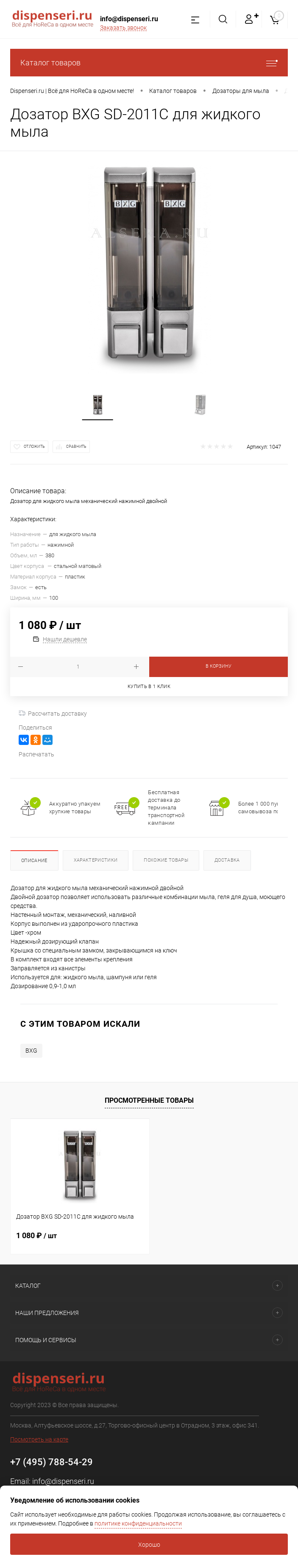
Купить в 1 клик (149, 686)
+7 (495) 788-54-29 (51, 1462)
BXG (31, 1050)
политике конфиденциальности (138, 1523)
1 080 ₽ (36, 1235)
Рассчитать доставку (53, 713)
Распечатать (36, 754)
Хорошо (149, 1544)
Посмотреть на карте (39, 1439)
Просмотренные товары (149, 1100)
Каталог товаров (149, 62)
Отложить (34, 446)
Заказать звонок (123, 27)
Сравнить (76, 446)
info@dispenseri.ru (129, 19)
